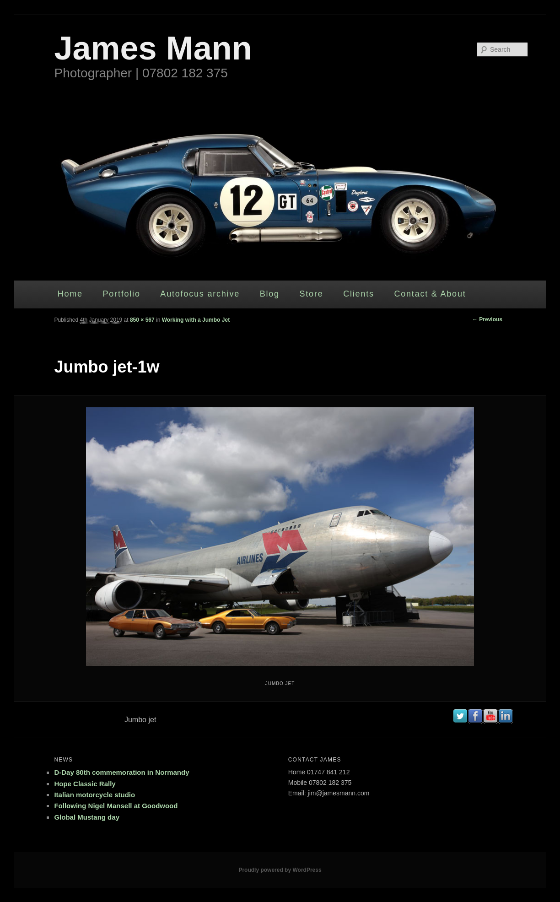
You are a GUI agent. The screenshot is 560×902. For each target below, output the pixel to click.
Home (70, 293)
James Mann (153, 48)
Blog (270, 293)
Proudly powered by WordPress (279, 870)
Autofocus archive (200, 293)
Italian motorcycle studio (94, 795)
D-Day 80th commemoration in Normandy (121, 772)
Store (311, 293)
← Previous (487, 319)
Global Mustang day (86, 817)
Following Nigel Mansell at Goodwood (116, 806)
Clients (358, 293)
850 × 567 (142, 320)
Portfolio (121, 293)
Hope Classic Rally (84, 784)
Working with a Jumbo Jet (196, 320)
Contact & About (430, 293)
